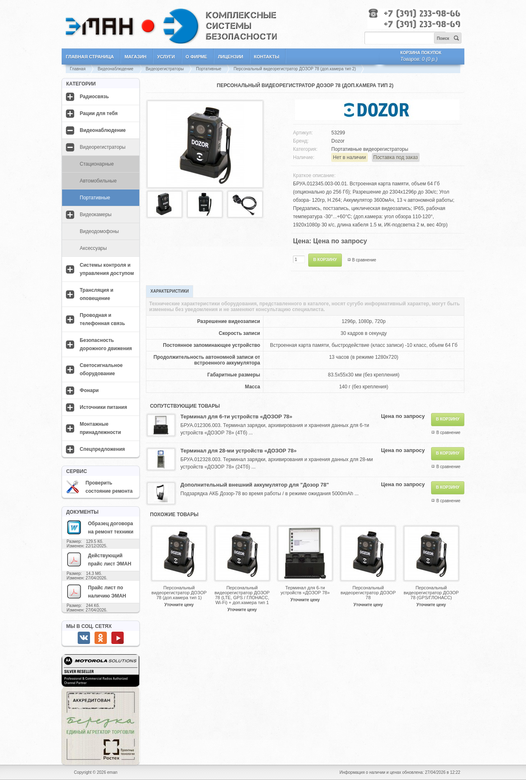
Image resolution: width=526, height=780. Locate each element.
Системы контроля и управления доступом (107, 269)
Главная (77, 69)
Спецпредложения (102, 449)
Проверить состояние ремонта (99, 487)
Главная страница (90, 56)
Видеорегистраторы (164, 69)
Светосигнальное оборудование (101, 369)
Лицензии (230, 56)
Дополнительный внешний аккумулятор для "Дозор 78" (254, 485)
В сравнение (364, 260)
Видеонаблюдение (116, 69)
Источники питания (103, 407)
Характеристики (169, 291)
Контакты (266, 56)
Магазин (135, 56)
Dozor (337, 141)
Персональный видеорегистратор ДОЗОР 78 (368, 592)
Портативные (208, 69)
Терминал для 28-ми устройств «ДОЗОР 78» (238, 451)
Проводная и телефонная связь (102, 319)
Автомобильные (98, 181)
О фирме (197, 56)
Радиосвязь (94, 96)
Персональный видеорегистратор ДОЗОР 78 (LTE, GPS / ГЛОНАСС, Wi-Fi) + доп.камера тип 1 (242, 595)
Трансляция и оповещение (96, 294)
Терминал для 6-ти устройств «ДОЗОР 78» (236, 416)
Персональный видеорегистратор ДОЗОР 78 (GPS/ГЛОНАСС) (431, 592)
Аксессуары (93, 248)
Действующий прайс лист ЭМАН (98, 559)
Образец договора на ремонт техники (100, 527)
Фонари (89, 390)
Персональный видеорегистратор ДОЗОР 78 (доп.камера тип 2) (294, 69)
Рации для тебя (99, 113)
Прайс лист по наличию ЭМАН (96, 591)
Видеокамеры (95, 214)
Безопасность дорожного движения (106, 344)
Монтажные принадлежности (100, 428)
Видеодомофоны (99, 231)
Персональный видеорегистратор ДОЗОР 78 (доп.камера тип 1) (179, 592)
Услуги (166, 56)
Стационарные (97, 164)
